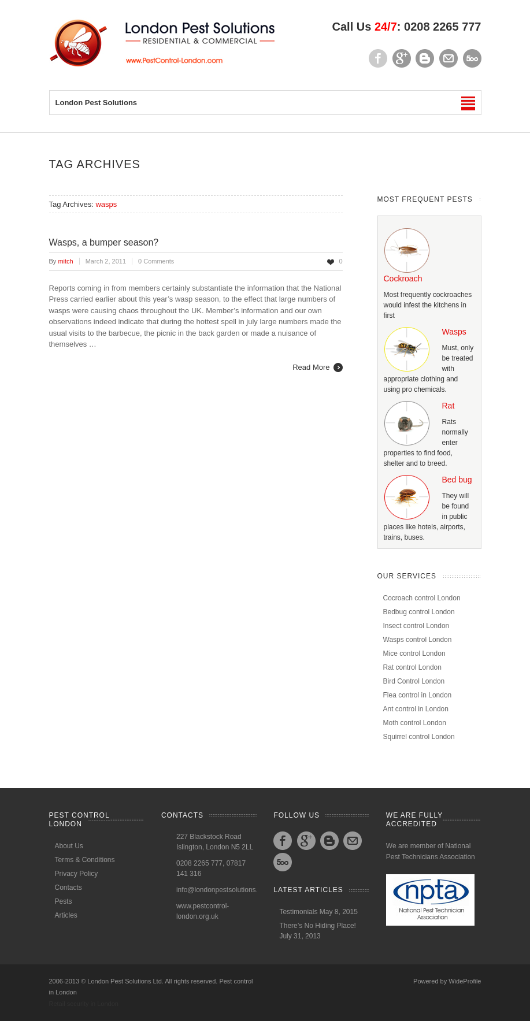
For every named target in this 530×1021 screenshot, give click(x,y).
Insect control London (416, 626)
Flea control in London (417, 695)
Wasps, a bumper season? (104, 242)
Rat (448, 405)
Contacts (68, 887)
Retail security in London (83, 1003)
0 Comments (156, 261)
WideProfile (465, 981)
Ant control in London (416, 709)
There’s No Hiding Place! (317, 926)
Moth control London (414, 723)
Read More (310, 367)
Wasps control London (417, 640)
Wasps (454, 331)
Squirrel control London (419, 737)
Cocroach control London (422, 598)
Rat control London (412, 667)
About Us (69, 846)
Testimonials (298, 912)
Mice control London (414, 653)
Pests (63, 901)
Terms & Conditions (85, 860)
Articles (66, 915)
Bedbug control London (419, 612)
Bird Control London (414, 681)
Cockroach (403, 278)
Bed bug (457, 479)
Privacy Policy (76, 874)
